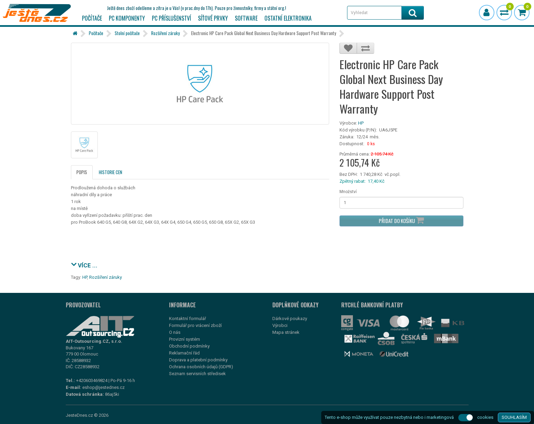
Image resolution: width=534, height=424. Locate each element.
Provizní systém (184, 339)
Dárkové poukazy (289, 318)
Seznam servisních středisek (197, 373)
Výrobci (279, 325)
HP (361, 123)
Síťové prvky (213, 18)
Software (246, 18)
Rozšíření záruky (165, 33)
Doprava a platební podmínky (198, 359)
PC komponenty (127, 18)
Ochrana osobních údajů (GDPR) (201, 366)
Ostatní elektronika (288, 18)
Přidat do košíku (401, 220)
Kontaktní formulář (187, 318)
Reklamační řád (184, 353)
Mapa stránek (286, 332)
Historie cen (110, 172)
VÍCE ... (84, 264)
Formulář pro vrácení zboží (195, 325)
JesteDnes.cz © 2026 (87, 415)
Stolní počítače (127, 33)
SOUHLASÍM (514, 417)
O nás (174, 332)
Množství (348, 191)
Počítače (92, 18)
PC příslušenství (171, 18)
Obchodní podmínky (189, 346)
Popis (81, 172)
